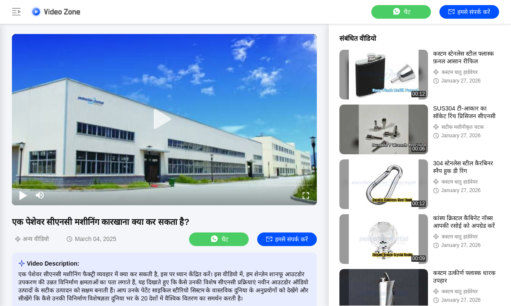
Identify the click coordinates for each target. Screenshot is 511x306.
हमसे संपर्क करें (469, 11)
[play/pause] (23, 195)
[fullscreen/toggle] (305, 195)
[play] (164, 119)
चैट (401, 11)
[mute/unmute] (40, 195)
